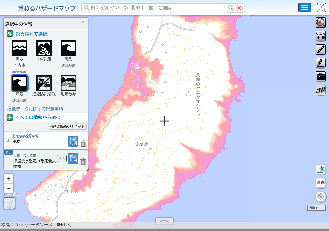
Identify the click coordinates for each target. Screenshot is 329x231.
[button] (8, 181)
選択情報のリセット (67, 126)
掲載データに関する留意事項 (35, 109)
